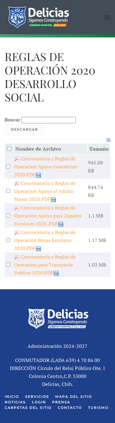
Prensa (61, 402)
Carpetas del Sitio (28, 408)
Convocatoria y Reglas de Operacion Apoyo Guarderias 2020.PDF (45, 166)
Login (39, 402)
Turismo (98, 408)
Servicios (37, 396)
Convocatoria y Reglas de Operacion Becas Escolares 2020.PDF (44, 240)
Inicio (12, 396)
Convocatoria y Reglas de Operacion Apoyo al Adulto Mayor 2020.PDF (44, 191)
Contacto (70, 408)
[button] (107, 17)
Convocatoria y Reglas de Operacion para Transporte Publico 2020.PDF (44, 264)
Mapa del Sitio (73, 396)
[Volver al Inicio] (38, 17)
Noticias (15, 402)
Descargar (24, 129)
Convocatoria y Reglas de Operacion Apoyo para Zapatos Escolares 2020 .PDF (48, 215)
